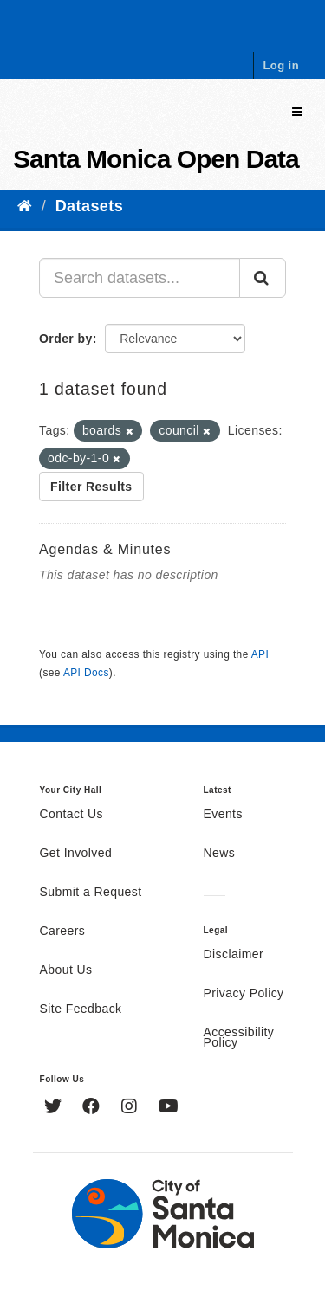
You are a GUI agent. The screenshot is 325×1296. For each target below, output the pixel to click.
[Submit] (262, 278)
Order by (66, 338)
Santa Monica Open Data (156, 159)
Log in (281, 65)
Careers (63, 931)
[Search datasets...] (139, 278)
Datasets (89, 206)
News (220, 854)
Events (223, 815)
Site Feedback (81, 1009)
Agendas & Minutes (105, 549)
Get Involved (76, 854)
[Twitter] (55, 1108)
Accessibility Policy (239, 1038)
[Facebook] (93, 1108)
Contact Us (71, 815)
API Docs (86, 673)
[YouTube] (168, 1108)
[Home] (24, 206)
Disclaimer (234, 955)
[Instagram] (131, 1108)
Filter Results (91, 486)
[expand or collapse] (297, 112)
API (260, 654)
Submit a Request (91, 893)
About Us (66, 970)
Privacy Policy (244, 994)
